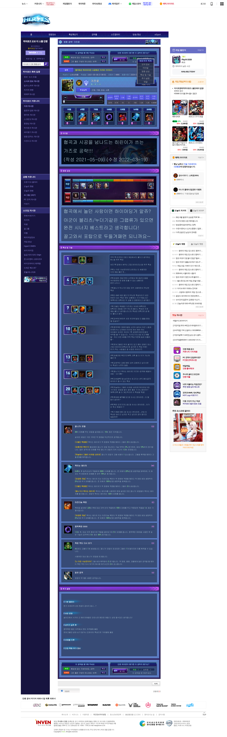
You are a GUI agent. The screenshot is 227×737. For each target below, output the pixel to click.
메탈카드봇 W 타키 (180, 321)
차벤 (26, 224)
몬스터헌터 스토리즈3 (33, 259)
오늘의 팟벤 (28, 191)
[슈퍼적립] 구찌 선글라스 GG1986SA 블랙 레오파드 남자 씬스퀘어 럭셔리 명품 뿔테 (188, 330)
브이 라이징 (28, 250)
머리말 (145, 68)
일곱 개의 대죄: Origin (32, 255)
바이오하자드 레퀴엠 (32, 263)
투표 (103, 57)
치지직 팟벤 (28, 90)
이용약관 (86, 715)
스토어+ (201, 82)
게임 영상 (28, 242)
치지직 (26, 220)
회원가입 (29, 59)
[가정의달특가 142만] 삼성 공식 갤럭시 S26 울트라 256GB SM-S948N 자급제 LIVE (188, 335)
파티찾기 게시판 (30, 132)
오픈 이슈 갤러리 (30, 182)
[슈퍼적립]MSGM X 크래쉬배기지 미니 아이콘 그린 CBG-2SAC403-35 (188, 340)
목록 (156, 683)
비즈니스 (75, 715)
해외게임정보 (29, 237)
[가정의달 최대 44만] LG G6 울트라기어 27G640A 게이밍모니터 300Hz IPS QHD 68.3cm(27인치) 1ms (188, 325)
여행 (26, 233)
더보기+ (201, 50)
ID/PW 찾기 (41, 59)
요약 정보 (146, 64)
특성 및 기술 (145, 75)
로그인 (203, 4)
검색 (46, 64)
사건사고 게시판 (30, 141)
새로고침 (199, 202)
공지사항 (161, 715)
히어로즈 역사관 (30, 128)
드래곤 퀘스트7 (30, 268)
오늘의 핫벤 (28, 186)
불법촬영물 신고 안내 (132, 715)
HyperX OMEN (29, 246)
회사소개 (65, 715)
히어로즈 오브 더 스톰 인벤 (35, 41)
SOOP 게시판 (29, 94)
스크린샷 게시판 (30, 119)
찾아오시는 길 (149, 715)
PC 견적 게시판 (30, 199)
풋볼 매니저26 (29, 272)
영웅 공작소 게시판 (31, 136)
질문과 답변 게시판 (31, 110)
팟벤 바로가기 (29, 216)
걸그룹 (26, 229)
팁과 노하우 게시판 (31, 85)
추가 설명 (146, 78)
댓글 (146, 82)
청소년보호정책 (115, 715)
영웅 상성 (146, 71)
